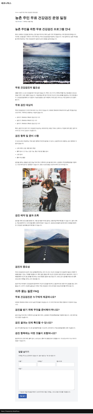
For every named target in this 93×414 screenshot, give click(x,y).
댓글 (20, 369)
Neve (2, 412)
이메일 (40, 361)
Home (16, 12)
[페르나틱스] (6, 3)
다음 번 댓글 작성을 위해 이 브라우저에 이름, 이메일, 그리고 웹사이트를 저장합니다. (45, 392)
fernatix (20, 21)
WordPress (16, 412)
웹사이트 (59, 361)
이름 (20, 361)
